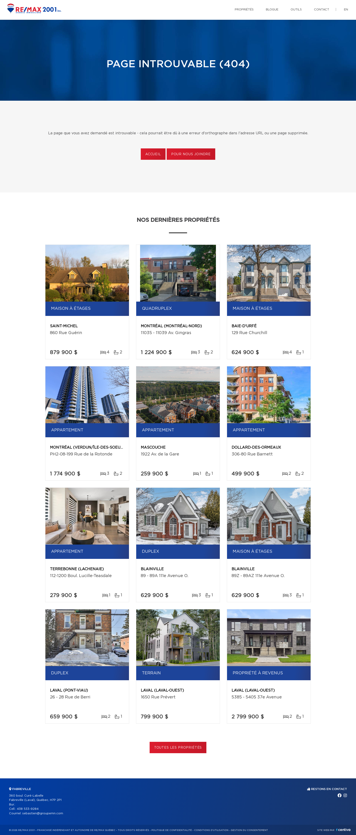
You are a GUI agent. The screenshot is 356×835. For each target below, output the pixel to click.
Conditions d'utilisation (211, 830)
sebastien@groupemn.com (42, 813)
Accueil (153, 154)
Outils (296, 9)
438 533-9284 (28, 809)
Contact (321, 9)
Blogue (272, 9)
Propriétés (244, 9)
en (346, 9)
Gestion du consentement (249, 830)
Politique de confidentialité (171, 830)
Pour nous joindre (191, 154)
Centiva (343, 829)
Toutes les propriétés (178, 747)
